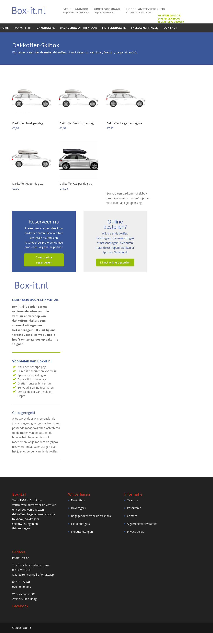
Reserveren (134, 508)
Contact (132, 516)
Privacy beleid (135, 531)
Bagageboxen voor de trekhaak (91, 516)
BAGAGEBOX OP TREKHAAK (78, 28)
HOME (4, 28)
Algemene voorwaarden (142, 523)
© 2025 (17, 627)
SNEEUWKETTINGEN (144, 28)
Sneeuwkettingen (82, 531)
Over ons (133, 500)
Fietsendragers (80, 523)
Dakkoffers (78, 500)
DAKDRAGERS (46, 28)
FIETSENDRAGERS (114, 28)
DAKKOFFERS (22, 28)
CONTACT (170, 28)
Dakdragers (78, 508)
